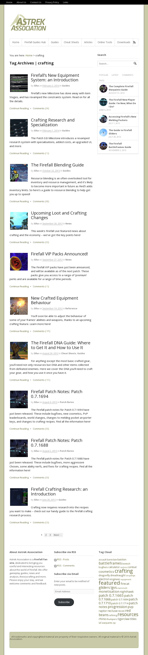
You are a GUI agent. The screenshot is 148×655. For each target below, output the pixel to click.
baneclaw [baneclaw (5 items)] (112, 559)
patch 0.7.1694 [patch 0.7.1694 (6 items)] (119, 599)
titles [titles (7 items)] (133, 619)
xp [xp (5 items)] (114, 622)
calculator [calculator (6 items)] (114, 567)
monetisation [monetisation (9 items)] (109, 591)
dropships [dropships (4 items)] (130, 575)
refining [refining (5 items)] (113, 615)
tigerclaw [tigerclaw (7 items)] (123, 619)
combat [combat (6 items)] (132, 567)
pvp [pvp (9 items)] (131, 607)
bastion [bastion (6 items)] (121, 559)
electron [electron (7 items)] (104, 579)
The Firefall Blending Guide (57, 165)
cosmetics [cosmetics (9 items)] (106, 571)
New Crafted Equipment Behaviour (54, 300)
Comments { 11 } (41, 379)
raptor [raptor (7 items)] (103, 611)
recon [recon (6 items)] (121, 611)
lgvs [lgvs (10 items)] (114, 587)
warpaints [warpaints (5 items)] (107, 622)
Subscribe (64, 602)
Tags (101, 80)
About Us (21, 2)
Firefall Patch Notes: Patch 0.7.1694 (56, 394)
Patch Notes (67, 402)
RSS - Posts (61, 559)
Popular (103, 75)
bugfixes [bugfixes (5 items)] (103, 567)
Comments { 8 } (41, 201)
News (68, 223)
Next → (58, 534)
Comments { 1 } (41, 153)
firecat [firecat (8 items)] (125, 584)
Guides (55, 42)
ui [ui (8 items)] (100, 622)
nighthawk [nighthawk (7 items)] (127, 592)
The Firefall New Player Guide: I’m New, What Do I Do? (122, 103)
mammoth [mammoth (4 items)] (122, 588)
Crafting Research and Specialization (53, 122)
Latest (115, 75)
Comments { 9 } (41, 108)
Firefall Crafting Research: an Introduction (59, 491)
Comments (127, 75)
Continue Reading (19, 108)
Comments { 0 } (41, 242)
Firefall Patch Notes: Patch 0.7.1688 (56, 442)
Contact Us (35, 2)
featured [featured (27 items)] (109, 582)
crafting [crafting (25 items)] (124, 570)
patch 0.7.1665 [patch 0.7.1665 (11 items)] (111, 595)
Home (9, 2)
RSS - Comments (64, 565)
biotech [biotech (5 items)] (126, 563)
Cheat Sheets (71, 42)
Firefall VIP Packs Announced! (59, 254)
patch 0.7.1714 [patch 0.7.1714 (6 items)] (119, 603)
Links (65, 2)
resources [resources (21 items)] (128, 614)
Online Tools (105, 42)
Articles (88, 42)
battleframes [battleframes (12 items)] (110, 563)
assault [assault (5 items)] (102, 559)
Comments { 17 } (41, 331)
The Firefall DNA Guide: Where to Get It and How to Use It (60, 345)
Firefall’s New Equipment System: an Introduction (55, 77)
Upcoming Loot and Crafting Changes (59, 215)
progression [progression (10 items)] (117, 606)
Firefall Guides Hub (35, 42)
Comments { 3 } (41, 522)
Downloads (123, 42)
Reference (71, 308)
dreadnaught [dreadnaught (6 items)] (118, 575)
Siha (36, 85)
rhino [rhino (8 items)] (102, 619)
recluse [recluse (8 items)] (113, 611)
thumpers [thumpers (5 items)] (112, 619)
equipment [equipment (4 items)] (126, 579)
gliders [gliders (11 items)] (104, 587)
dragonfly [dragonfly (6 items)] (104, 575)
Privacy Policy (52, 2)
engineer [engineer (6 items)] (115, 579)
